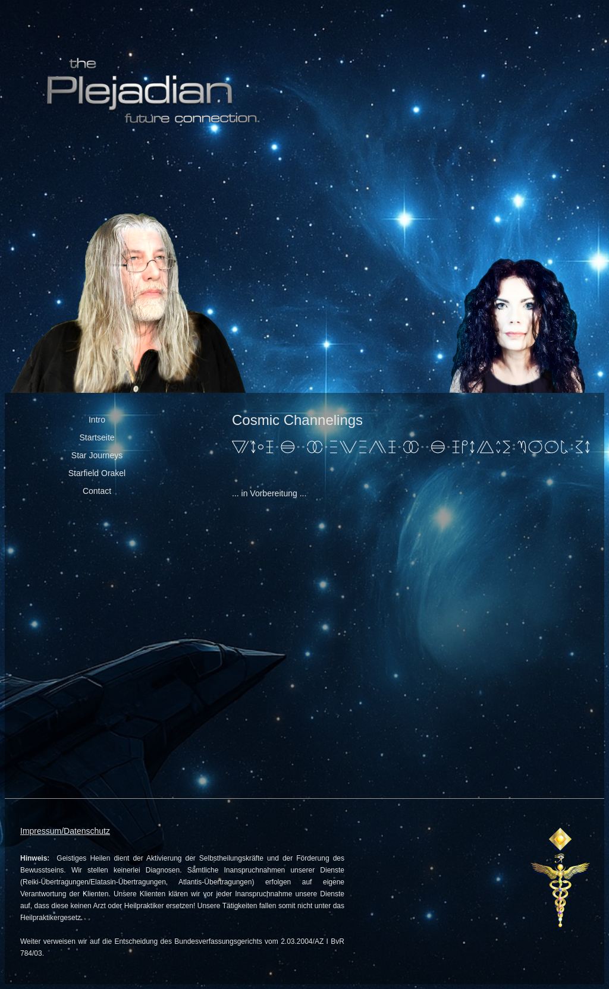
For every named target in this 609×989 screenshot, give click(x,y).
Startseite (96, 437)
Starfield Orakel (96, 473)
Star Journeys (97, 455)
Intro (97, 419)
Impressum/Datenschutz (65, 831)
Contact (97, 491)
